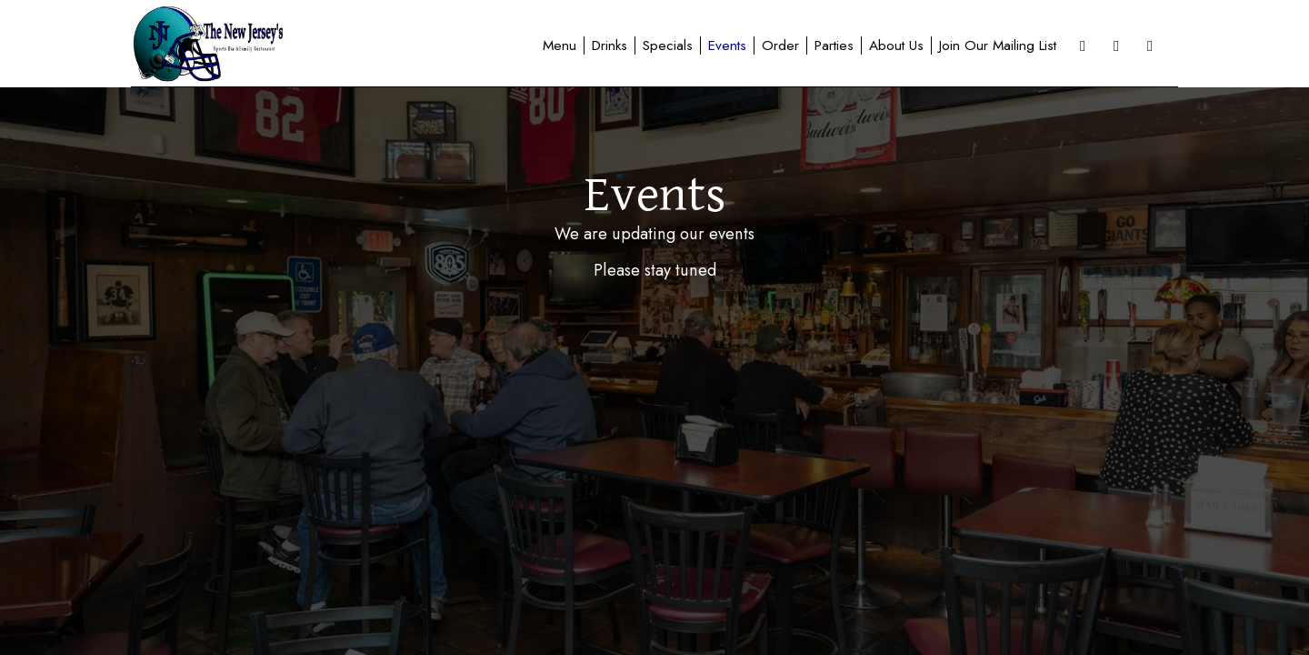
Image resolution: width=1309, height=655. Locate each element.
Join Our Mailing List (997, 45)
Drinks (609, 45)
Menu (559, 45)
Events (727, 45)
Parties (834, 45)
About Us (896, 45)
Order (780, 45)
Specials (668, 45)
